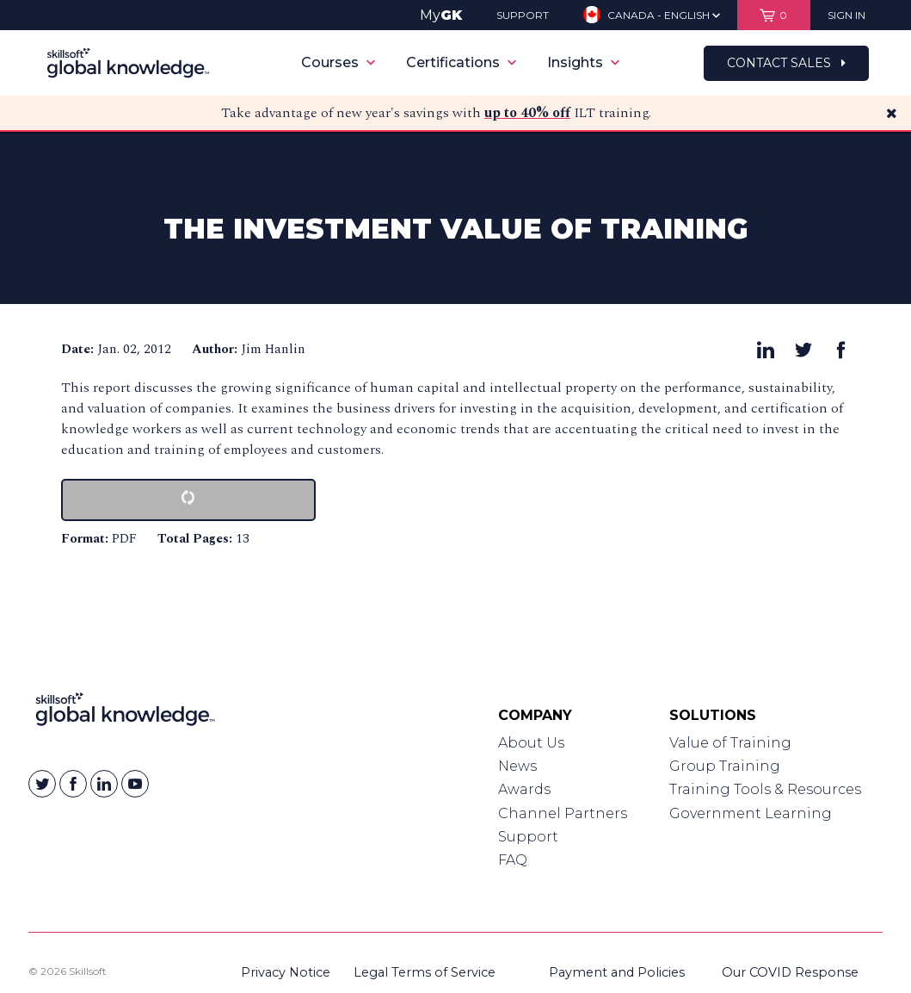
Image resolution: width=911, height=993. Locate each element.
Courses (338, 62)
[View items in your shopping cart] (773, 15)
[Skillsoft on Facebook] (73, 784)
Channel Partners (562, 813)
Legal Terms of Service (425, 972)
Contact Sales (786, 63)
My (441, 15)
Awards (524, 789)
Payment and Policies (617, 972)
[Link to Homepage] (125, 713)
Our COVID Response (790, 972)
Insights (583, 62)
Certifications (461, 62)
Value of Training (730, 743)
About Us (531, 743)
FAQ (512, 860)
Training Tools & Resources (765, 789)
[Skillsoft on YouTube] (135, 784)
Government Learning (750, 813)
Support (528, 837)
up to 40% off (527, 112)
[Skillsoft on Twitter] (42, 784)
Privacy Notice (285, 972)
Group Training (724, 766)
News (517, 766)
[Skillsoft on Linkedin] (104, 784)
